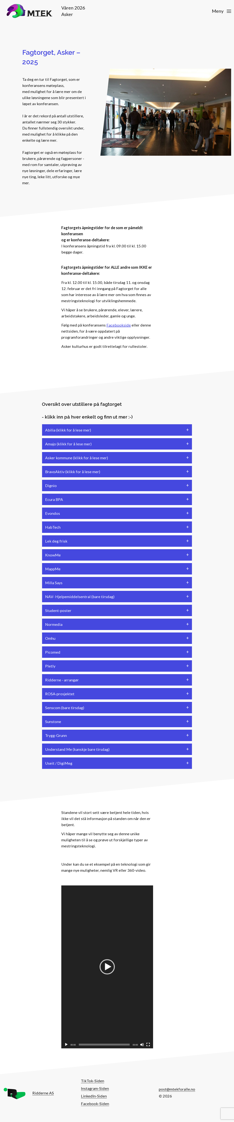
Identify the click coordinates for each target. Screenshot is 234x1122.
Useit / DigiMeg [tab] (58, 763)
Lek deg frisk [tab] (56, 541)
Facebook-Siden (95, 1103)
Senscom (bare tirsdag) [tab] (64, 707)
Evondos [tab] (52, 513)
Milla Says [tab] (53, 582)
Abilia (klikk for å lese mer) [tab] (68, 430)
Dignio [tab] (51, 485)
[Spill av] (66, 1045)
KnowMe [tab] (53, 555)
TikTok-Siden (92, 1080)
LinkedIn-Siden (94, 1096)
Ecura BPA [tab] (54, 499)
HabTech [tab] (53, 527)
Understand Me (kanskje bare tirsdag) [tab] (77, 749)
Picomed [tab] (52, 652)
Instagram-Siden (95, 1088)
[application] (107, 966)
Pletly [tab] (50, 666)
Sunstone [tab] (53, 721)
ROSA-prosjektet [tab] (59, 693)
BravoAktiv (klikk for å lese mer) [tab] (72, 471)
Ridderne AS (43, 1093)
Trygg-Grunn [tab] (56, 735)
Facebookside (118, 325)
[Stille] (142, 1045)
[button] (107, 966)
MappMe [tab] (53, 569)
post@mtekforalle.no (177, 1089)
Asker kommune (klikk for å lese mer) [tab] (76, 457)
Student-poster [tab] (58, 610)
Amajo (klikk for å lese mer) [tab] (68, 444)
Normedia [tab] (53, 624)
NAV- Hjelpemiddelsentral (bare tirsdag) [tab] (79, 596)
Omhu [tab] (50, 638)
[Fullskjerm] (148, 1045)
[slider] (104, 1045)
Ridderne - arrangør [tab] (62, 680)
